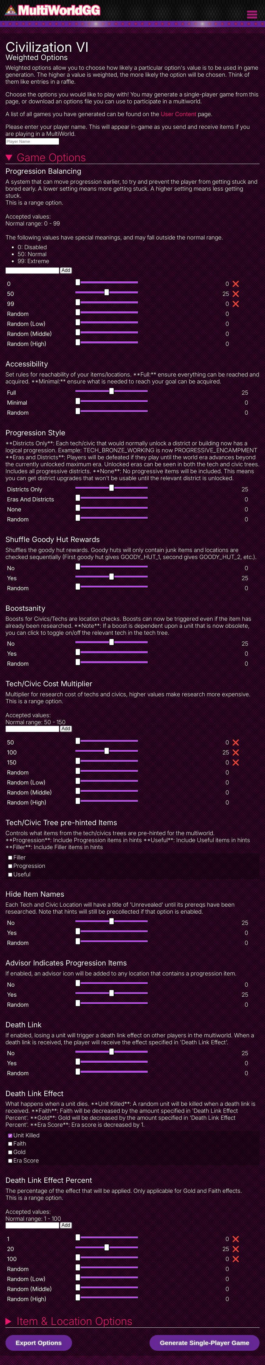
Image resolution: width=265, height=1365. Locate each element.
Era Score (26, 1160)
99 (10, 303)
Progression (29, 866)
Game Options (51, 157)
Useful (21, 874)
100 (12, 752)
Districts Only (24, 489)
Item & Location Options (74, 1321)
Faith (19, 1143)
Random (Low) (26, 323)
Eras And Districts (30, 499)
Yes (12, 578)
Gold (19, 1152)
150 (11, 762)
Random (18, 313)
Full (11, 392)
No (11, 568)
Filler (19, 857)
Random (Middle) (29, 333)
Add (66, 270)
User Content (178, 114)
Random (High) (26, 343)
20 (10, 1249)
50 (10, 293)
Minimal (17, 402)
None (14, 509)
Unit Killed (26, 1135)
